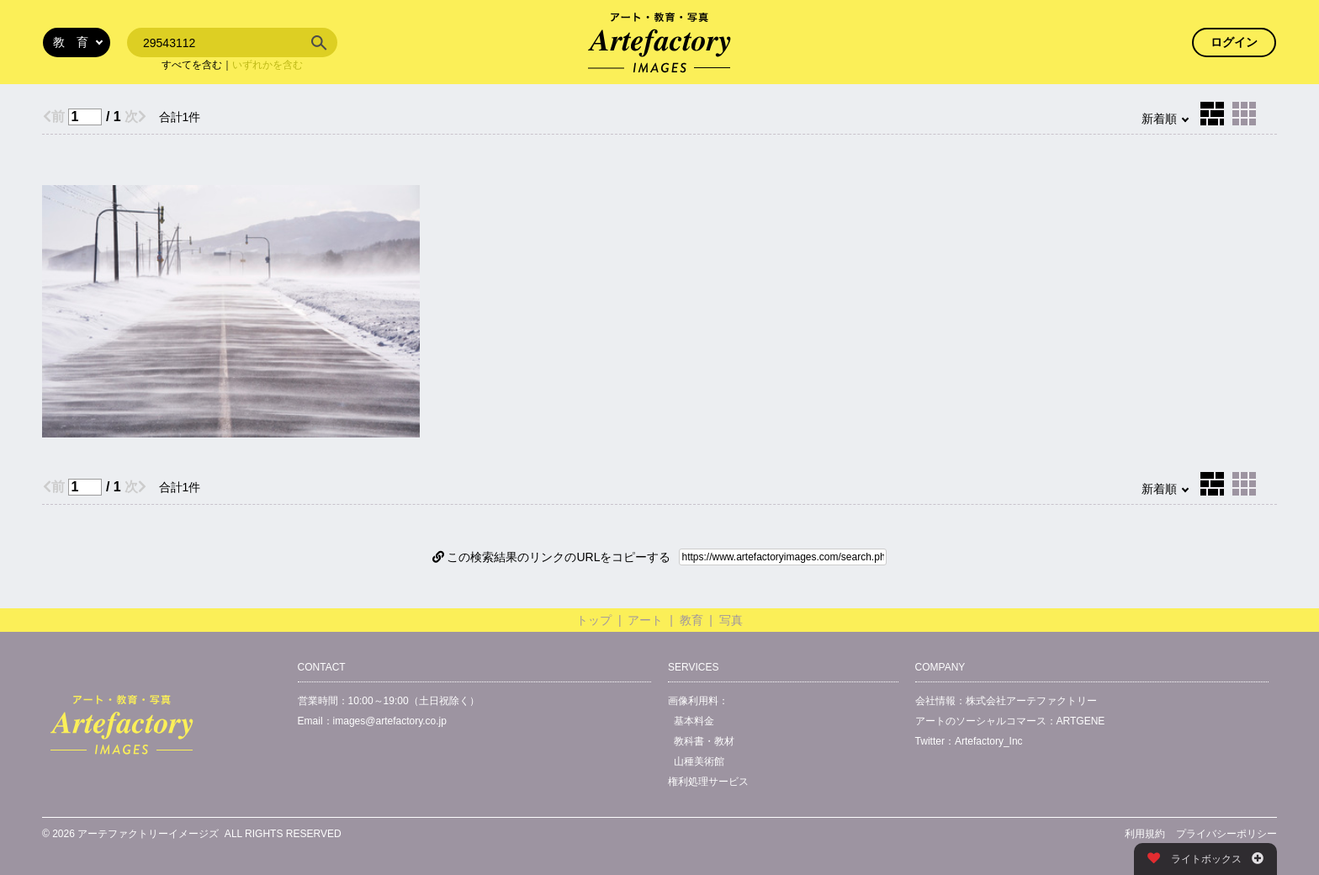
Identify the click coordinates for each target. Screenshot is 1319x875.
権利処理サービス (708, 782)
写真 (731, 620)
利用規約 (1145, 834)
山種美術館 (699, 761)
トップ (594, 620)
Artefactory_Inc (989, 741)
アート (645, 620)
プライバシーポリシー (1226, 834)
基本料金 (694, 721)
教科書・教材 (704, 741)
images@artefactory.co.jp (390, 721)
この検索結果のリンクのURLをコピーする (551, 557)
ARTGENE (1081, 721)
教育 (691, 620)
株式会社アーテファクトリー (1031, 701)
